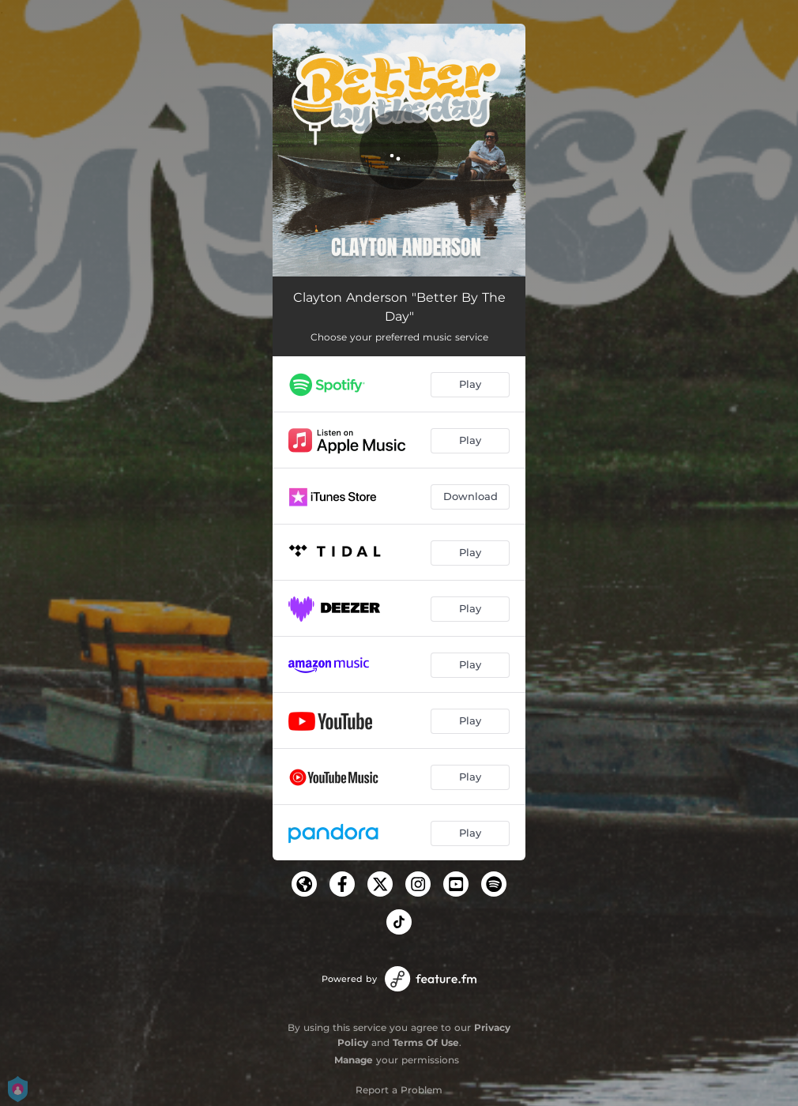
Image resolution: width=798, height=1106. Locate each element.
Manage (353, 1060)
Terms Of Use (426, 1042)
